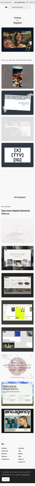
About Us (21, 459)
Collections (4, 451)
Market (20, 453)
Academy (21, 448)
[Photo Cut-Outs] (17, 129)
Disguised (17, 23)
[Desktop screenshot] (17, 258)
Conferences (5, 459)
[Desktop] (17, 231)
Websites (4, 448)
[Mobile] (17, 76)
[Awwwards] (6, 7)
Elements (4, 453)
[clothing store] (17, 181)
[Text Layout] (17, 103)
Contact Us (21, 462)
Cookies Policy (25, 474)
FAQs (19, 456)
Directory (4, 456)
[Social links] (17, 155)
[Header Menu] (17, 285)
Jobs (19, 451)
